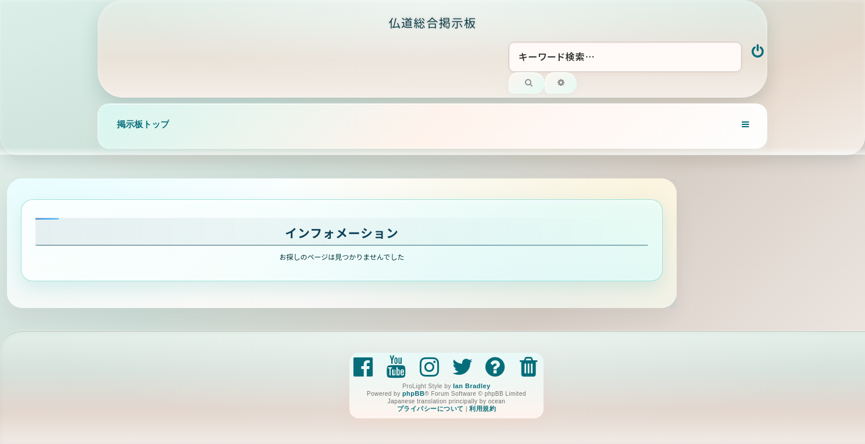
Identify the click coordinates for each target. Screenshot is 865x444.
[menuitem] (758, 52)
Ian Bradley (472, 385)
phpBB (413, 393)
